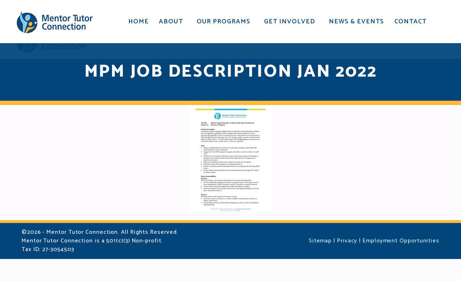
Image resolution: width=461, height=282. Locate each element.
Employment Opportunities (401, 264)
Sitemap (320, 264)
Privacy (347, 264)
